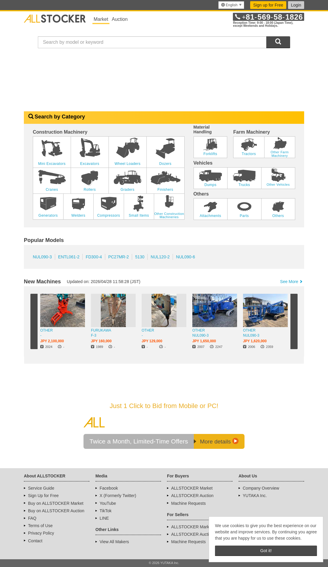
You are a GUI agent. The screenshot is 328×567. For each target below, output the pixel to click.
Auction (120, 19)
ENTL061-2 (69, 256)
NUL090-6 (185, 256)
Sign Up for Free (43, 495)
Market (101, 19)
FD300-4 (94, 256)
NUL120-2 (160, 256)
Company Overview (261, 488)
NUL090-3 (42, 256)
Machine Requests (188, 503)
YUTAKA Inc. (255, 495)
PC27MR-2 (118, 256)
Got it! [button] (266, 550)
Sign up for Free (268, 5)
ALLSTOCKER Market (192, 488)
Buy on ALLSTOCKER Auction (56, 510)
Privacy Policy (41, 533)
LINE (104, 518)
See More (291, 281)
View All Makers (114, 541)
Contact (35, 540)
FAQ (32, 518)
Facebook (109, 488)
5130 (139, 256)
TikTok (106, 510)
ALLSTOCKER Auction (192, 495)
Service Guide (41, 488)
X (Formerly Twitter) (118, 495)
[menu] (231, 5)
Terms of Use (40, 525)
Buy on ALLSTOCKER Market (55, 503)
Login (296, 5)
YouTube (108, 503)
